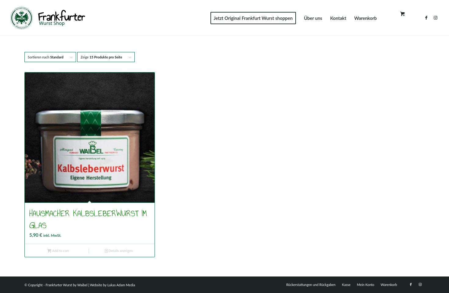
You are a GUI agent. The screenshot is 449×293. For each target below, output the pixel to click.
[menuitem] (253, 18)
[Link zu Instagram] (435, 17)
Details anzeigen (119, 250)
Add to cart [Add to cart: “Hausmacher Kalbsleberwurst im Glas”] (58, 250)
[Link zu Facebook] (426, 17)
